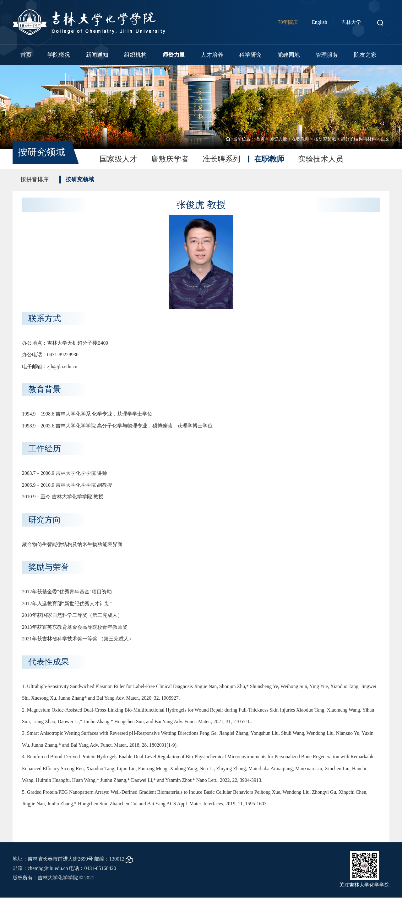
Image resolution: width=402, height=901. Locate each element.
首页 (26, 55)
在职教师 (300, 139)
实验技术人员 (320, 159)
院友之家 (365, 55)
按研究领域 (325, 139)
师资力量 (173, 55)
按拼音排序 (34, 179)
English (319, 22)
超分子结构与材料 (358, 139)
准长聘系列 (221, 159)
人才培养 (212, 55)
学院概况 (58, 55)
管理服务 (327, 55)
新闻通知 (97, 55)
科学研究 (250, 55)
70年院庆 (288, 22)
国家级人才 (118, 159)
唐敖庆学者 (170, 159)
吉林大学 (351, 22)
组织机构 (135, 55)
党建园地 (288, 55)
